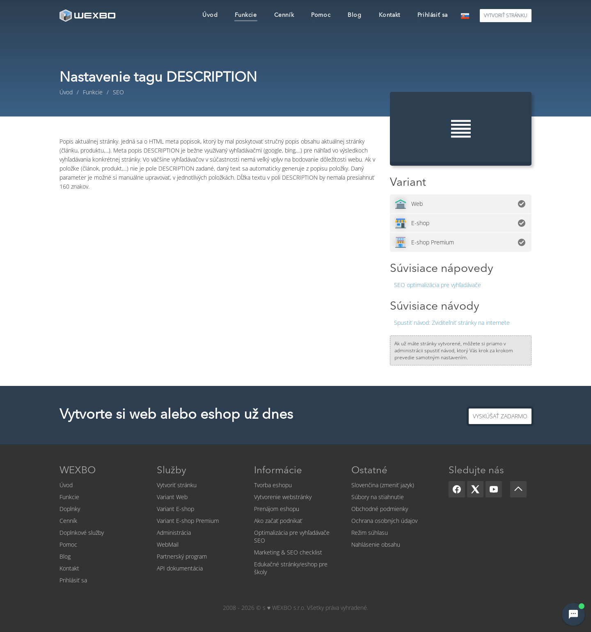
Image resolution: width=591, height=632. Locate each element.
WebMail (168, 544)
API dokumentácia (180, 568)
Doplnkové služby (82, 532)
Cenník (68, 521)
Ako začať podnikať (278, 521)
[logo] (88, 15)
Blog (65, 556)
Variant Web (172, 497)
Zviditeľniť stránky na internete (452, 322)
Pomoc (68, 544)
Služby (171, 471)
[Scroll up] (518, 489)
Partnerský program (182, 556)
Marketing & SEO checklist (288, 552)
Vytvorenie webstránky (283, 497)
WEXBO (78, 471)
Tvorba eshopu (273, 485)
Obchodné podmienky (379, 509)
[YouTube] (494, 489)
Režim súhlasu (369, 532)
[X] (475, 489)
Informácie (278, 471)
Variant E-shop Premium (188, 521)
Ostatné (369, 471)
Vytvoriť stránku (177, 485)
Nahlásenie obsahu (375, 544)
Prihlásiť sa (73, 580)
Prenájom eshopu (276, 509)
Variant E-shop (175, 509)
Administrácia (174, 532)
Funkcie (69, 497)
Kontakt (69, 568)
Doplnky (70, 509)
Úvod (66, 485)
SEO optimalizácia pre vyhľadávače (437, 285)
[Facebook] (457, 489)
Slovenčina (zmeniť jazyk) (382, 485)
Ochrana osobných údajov (384, 521)
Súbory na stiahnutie (377, 497)
